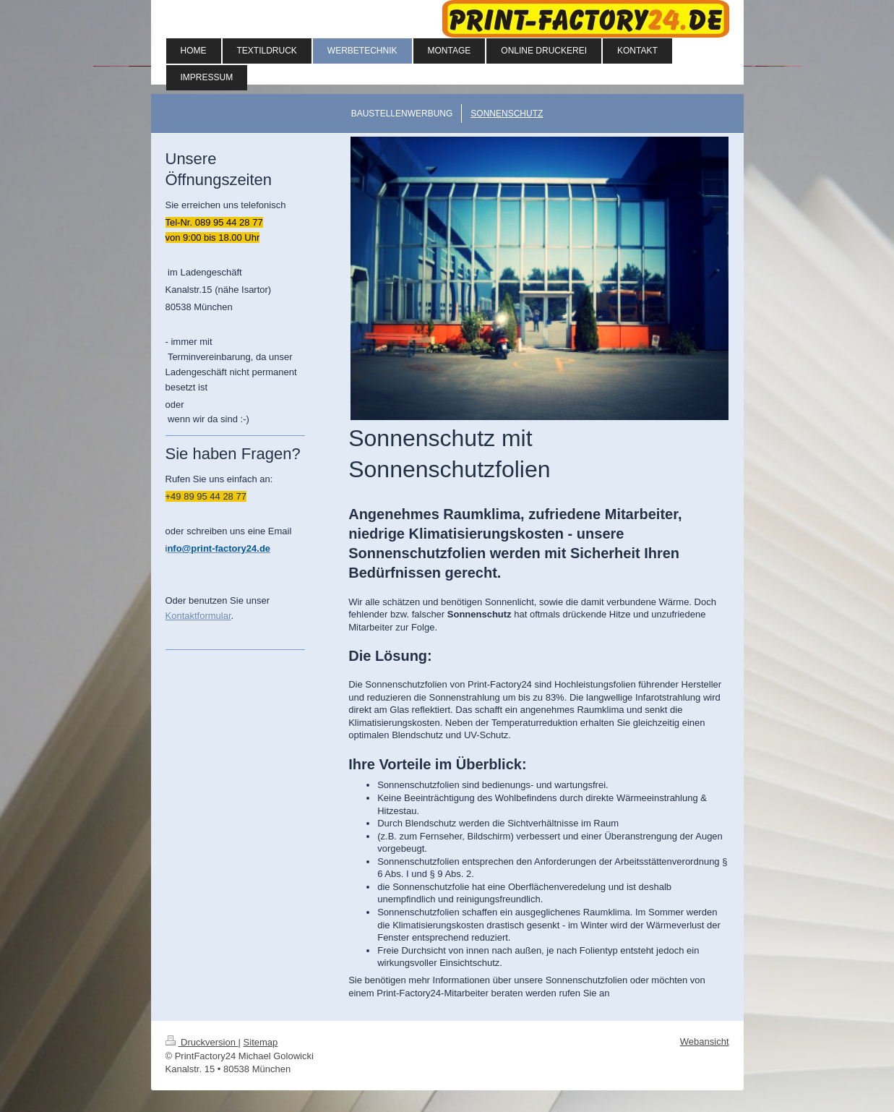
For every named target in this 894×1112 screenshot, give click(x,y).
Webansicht (704, 1041)
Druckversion (202, 1042)
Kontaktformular (198, 615)
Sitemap (261, 1042)
